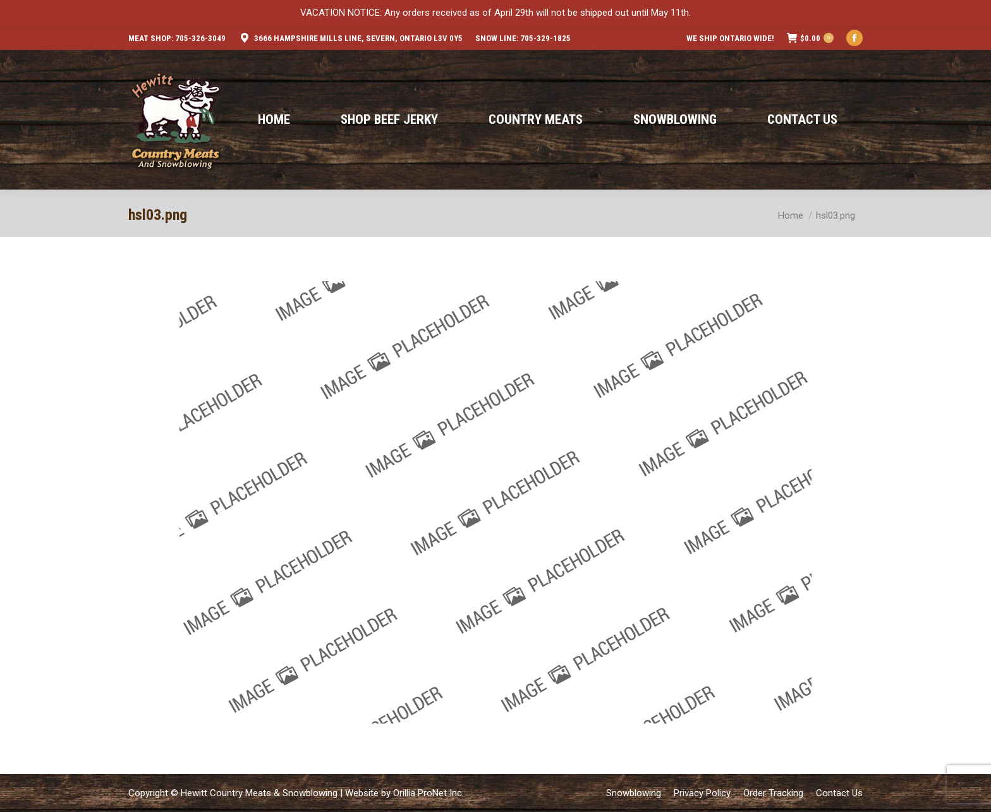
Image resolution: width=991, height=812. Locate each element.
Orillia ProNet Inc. (428, 793)
